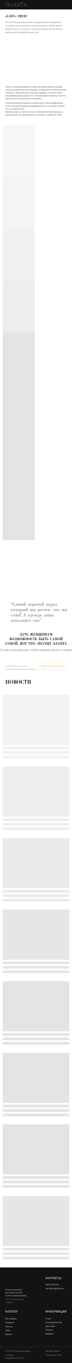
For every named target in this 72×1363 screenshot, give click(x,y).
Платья (9, 1326)
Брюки (8, 1334)
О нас (48, 1318)
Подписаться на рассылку (52, 666)
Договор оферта (52, 1351)
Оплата (49, 1330)
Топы (7, 1330)
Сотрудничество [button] (53, 1322)
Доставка (50, 1326)
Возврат (49, 1333)
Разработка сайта (53, 1355)
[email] (20, 666)
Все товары (11, 1318)
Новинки (9, 1322)
